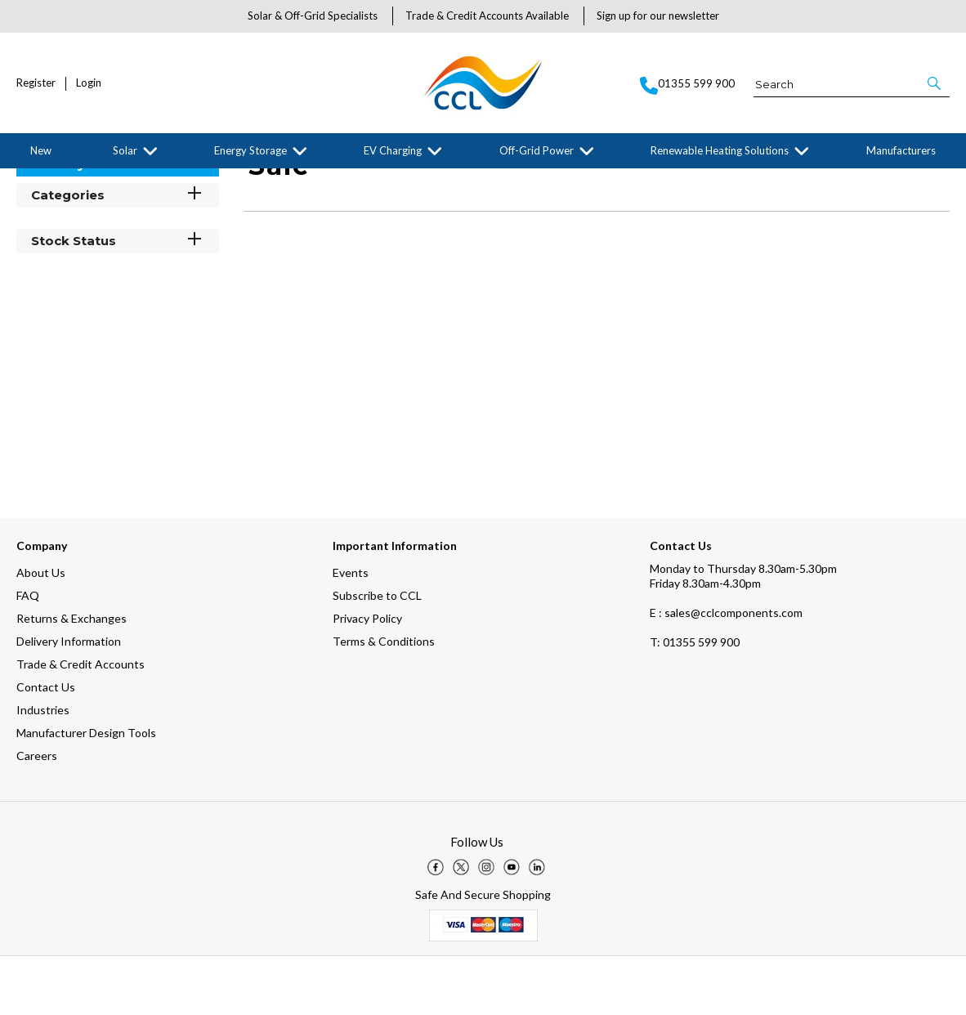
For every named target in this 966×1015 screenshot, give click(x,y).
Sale (184, 181)
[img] (435, 926)
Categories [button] (117, 253)
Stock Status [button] (117, 298)
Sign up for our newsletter (658, 15)
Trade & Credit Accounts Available (487, 15)
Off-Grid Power (536, 150)
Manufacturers (901, 150)
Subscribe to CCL (377, 654)
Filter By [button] (58, 222)
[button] (935, 83)
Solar (125, 150)
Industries (42, 769)
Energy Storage (250, 150)
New (40, 150)
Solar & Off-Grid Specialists (313, 15)
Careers (36, 814)
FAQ (27, 654)
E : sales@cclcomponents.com (726, 671)
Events (351, 631)
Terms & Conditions (384, 700)
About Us (40, 631)
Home (28, 181)
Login (88, 83)
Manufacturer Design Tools (86, 791)
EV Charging (393, 150)
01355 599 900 (695, 701)
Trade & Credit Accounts (80, 723)
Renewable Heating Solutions (720, 150)
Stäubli (145, 181)
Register (36, 83)
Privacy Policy (367, 677)
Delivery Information (68, 700)
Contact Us (45, 746)
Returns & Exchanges (71, 677)
